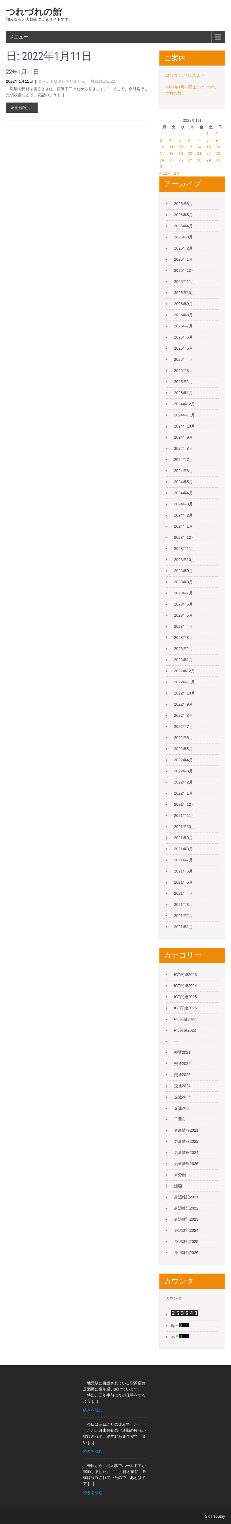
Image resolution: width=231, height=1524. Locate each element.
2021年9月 (183, 838)
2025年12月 (184, 270)
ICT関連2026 (185, 1008)
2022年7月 (183, 726)
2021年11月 (184, 815)
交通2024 (182, 1086)
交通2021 (182, 1052)
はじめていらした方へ (185, 75)
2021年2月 (183, 915)
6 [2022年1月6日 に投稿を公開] (189, 140)
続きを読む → (22, 108)
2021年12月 (184, 804)
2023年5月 (183, 615)
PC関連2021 (185, 1019)
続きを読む (93, 1410)
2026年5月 (183, 215)
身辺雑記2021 (186, 1197)
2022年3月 (183, 771)
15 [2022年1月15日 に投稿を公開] (208, 147)
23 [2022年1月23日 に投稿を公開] (218, 153)
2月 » (178, 173)
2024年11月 (184, 415)
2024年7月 (183, 459)
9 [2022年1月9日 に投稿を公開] (217, 140)
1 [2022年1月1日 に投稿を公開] (207, 133)
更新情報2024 (186, 1152)
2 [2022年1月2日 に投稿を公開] (217, 133)
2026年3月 (183, 237)
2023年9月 (183, 571)
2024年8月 (183, 448)
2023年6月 (183, 604)
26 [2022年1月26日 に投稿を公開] (180, 160)
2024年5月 (183, 482)
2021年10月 (184, 826)
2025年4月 (183, 359)
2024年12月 (184, 404)
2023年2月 (183, 648)
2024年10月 (184, 426)
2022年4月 (183, 760)
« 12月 (165, 173)
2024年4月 (183, 493)
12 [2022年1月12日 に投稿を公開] (180, 147)
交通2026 (182, 1108)
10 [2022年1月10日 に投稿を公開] (162, 147)
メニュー (18, 36)
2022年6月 (183, 737)
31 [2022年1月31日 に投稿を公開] (162, 166)
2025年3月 (183, 370)
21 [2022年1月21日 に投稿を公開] (199, 153)
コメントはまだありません (61, 81)
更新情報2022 (186, 1141)
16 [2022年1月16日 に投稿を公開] (218, 147)
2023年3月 (183, 637)
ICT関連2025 (185, 997)
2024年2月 (183, 515)
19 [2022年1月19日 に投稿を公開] (180, 153)
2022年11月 (184, 682)
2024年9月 (183, 437)
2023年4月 (183, 626)
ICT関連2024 (185, 985)
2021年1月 (183, 927)
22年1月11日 (22, 71)
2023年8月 (183, 582)
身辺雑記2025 (186, 1241)
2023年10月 (184, 559)
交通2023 (182, 1074)
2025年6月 (183, 337)
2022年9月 (183, 704)
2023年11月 (184, 548)
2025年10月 (184, 292)
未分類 (180, 1175)
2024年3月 (183, 504)
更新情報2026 (186, 1163)
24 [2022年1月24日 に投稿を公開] (162, 160)
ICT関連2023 (185, 974)
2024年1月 (183, 526)
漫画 (178, 1186)
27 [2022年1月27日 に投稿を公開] (190, 160)
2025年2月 (183, 381)
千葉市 (180, 1119)
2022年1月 (183, 793)
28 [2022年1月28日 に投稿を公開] (199, 160)
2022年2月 (183, 782)
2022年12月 (184, 671)
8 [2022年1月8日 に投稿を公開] (207, 140)
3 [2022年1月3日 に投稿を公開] (161, 140)
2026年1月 (183, 259)
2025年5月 (183, 348)
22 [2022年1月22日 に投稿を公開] (208, 153)
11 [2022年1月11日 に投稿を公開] (171, 147)
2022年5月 (183, 749)
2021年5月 (183, 882)
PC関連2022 (185, 1030)
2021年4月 (183, 893)
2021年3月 (183, 904)
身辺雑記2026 (186, 1252)
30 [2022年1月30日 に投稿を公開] (218, 160)
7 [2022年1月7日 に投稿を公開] (198, 140)
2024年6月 (183, 470)
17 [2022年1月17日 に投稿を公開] (162, 153)
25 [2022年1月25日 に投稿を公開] (171, 160)
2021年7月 (183, 860)
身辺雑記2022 (103, 81)
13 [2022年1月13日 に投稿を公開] (190, 147)
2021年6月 (183, 871)
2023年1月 (183, 660)
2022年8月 (183, 715)
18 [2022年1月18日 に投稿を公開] (171, 153)
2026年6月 (183, 203)
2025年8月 (183, 315)
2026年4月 (183, 226)
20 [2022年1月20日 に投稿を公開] (190, 153)
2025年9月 (183, 304)
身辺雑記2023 (186, 1219)
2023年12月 (184, 537)
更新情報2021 (186, 1130)
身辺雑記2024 (186, 1230)
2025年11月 (184, 281)
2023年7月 (183, 593)
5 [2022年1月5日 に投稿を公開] (179, 140)
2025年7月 (183, 326)
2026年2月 (183, 248)
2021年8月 (183, 849)
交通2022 (182, 1063)
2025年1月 (183, 393)
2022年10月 (184, 693)
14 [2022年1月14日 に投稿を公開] (199, 147)
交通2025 (182, 1097)
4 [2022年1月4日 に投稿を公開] (170, 140)
